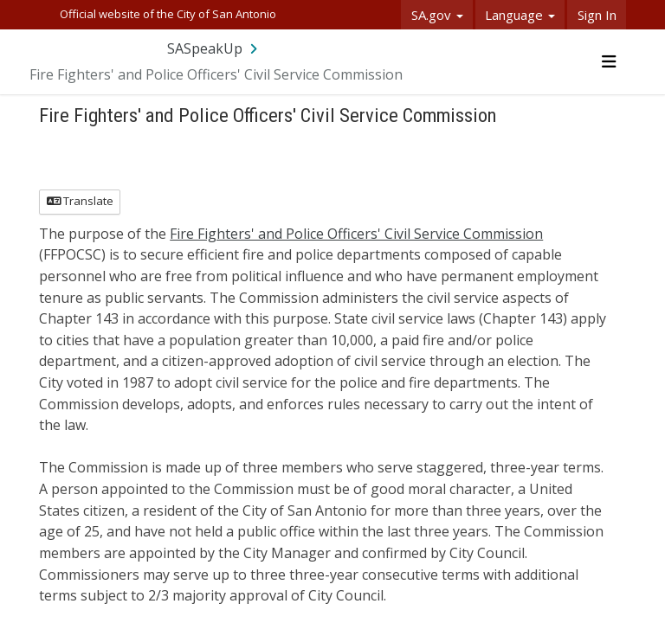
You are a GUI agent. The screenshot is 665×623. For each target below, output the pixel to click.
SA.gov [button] (437, 14)
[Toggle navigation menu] (608, 61)
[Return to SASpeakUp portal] (214, 48)
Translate (80, 201)
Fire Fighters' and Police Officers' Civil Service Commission (356, 233)
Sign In (597, 14)
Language (520, 14)
